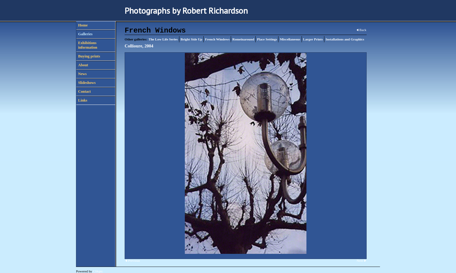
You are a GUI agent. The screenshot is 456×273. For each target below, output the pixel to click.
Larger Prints (313, 39)
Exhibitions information (87, 45)
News (82, 74)
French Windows (217, 39)
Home (83, 25)
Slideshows (86, 83)
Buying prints (89, 56)
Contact (84, 91)
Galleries (85, 34)
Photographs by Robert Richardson (186, 10)
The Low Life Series (163, 39)
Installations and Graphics (345, 39)
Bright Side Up (191, 39)
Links (82, 100)
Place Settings (267, 39)
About (83, 65)
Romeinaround (243, 39)
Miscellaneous (290, 39)
